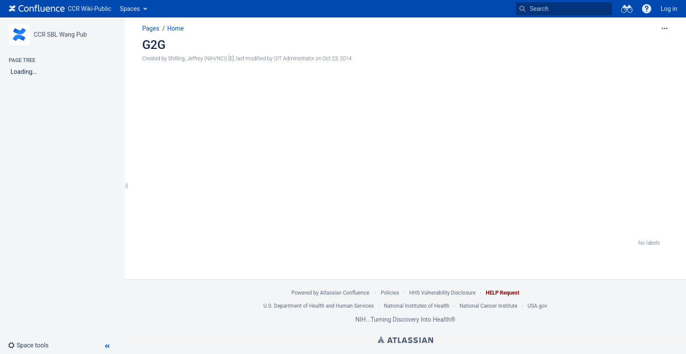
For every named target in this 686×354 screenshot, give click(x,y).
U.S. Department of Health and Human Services (318, 306)
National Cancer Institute (488, 306)
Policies (390, 293)
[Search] (522, 8)
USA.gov (537, 306)
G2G (153, 45)
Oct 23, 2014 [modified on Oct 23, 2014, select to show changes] (336, 59)
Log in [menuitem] (669, 8)
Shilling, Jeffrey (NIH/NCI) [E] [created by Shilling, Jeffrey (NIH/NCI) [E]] (201, 59)
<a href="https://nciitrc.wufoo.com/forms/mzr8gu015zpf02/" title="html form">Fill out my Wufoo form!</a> (401, 154)
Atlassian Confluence (344, 293)
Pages (150, 28)
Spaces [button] (130, 8)
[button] (646, 8)
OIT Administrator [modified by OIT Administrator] (294, 59)
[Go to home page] (60, 8)
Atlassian (405, 339)
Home (175, 28)
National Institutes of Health (417, 306)
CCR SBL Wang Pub (60, 34)
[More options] (664, 28)
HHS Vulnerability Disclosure (442, 293)
